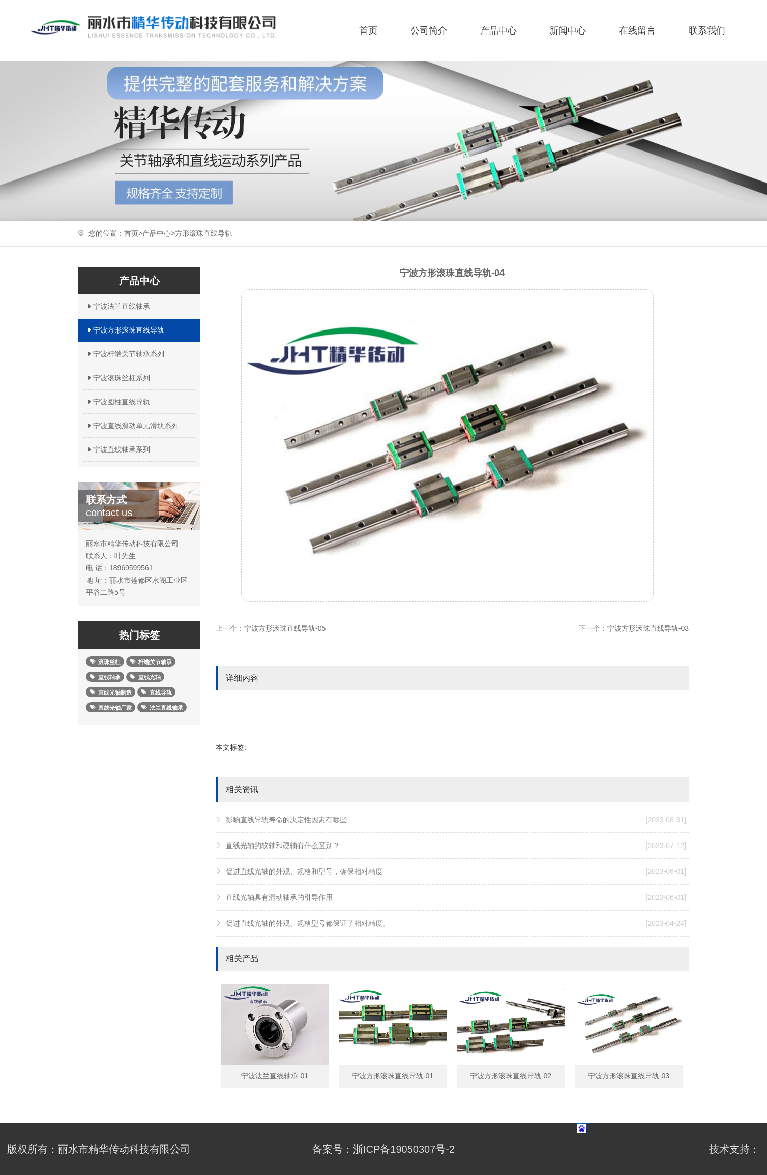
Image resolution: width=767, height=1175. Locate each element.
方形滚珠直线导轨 (203, 233)
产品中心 (498, 30)
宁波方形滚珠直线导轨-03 (648, 628)
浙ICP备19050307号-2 (404, 1149)
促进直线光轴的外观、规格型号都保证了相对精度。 (456, 923)
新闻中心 (567, 30)
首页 (368, 30)
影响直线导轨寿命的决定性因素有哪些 (456, 819)
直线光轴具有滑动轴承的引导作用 (456, 897)
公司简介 (428, 30)
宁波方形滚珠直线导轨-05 (285, 628)
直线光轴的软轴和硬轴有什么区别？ (456, 845)
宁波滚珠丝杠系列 (118, 378)
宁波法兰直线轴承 (118, 306)
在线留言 (637, 30)
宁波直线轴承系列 (118, 449)
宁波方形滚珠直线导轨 (125, 330)
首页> (133, 233)
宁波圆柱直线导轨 (118, 402)
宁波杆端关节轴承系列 (125, 354)
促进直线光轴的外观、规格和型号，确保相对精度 (456, 871)
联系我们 (707, 30)
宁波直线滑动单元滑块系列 (132, 425)
